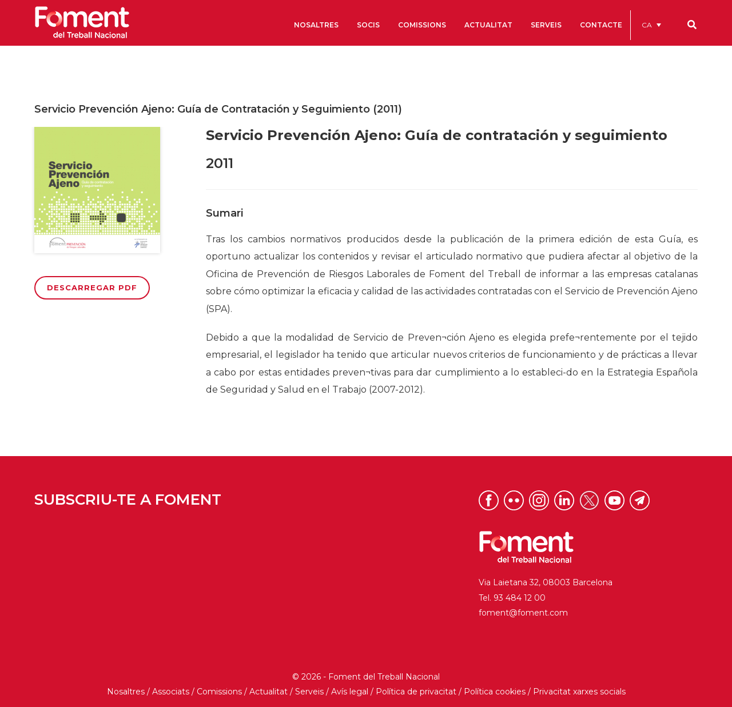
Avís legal (349, 691)
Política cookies (495, 691)
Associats (170, 691)
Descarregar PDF (92, 287)
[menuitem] (651, 25)
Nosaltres (126, 691)
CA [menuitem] (647, 25)
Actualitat (268, 691)
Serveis (309, 691)
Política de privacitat (416, 691)
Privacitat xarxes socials (579, 691)
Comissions (219, 691)
